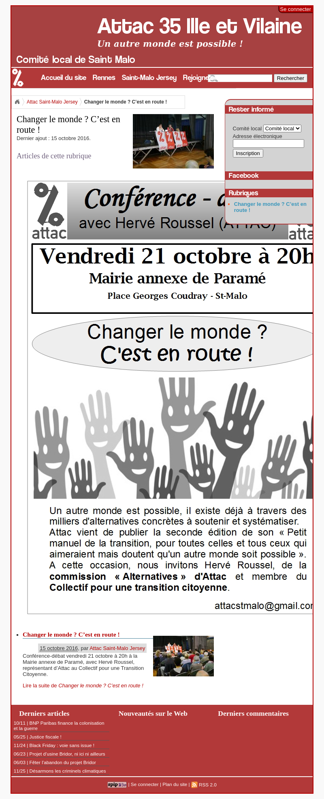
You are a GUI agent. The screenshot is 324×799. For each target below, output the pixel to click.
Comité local (247, 128)
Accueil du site (63, 77)
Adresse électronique (257, 136)
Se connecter (295, 9)
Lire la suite (83, 685)
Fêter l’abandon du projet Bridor (63, 762)
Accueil (17, 102)
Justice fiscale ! (46, 736)
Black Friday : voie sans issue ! (62, 745)
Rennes (104, 77)
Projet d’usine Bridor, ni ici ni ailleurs (67, 753)
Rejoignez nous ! (208, 77)
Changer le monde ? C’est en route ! (71, 634)
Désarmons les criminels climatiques (68, 770)
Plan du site (174, 784)
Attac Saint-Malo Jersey (52, 102)
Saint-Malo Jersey (149, 77)
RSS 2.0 (204, 784)
